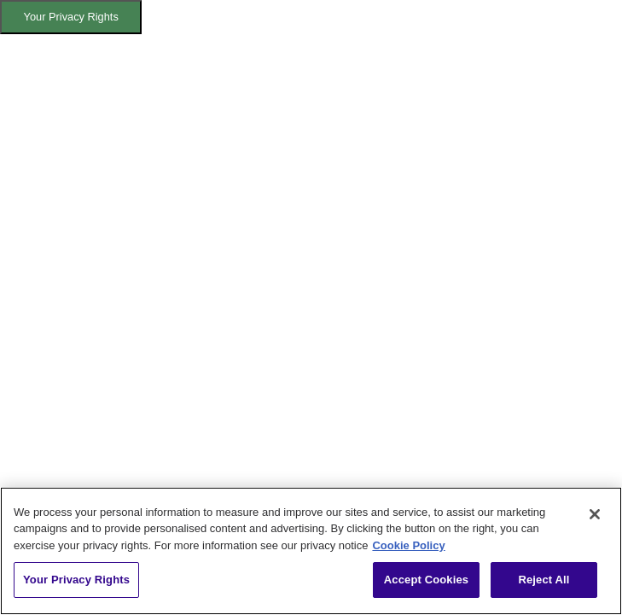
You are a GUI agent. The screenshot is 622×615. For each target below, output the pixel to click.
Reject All (543, 579)
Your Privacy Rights (71, 16)
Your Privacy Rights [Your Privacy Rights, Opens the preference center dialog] (76, 579)
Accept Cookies (426, 579)
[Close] (594, 514)
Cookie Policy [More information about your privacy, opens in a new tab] (408, 545)
